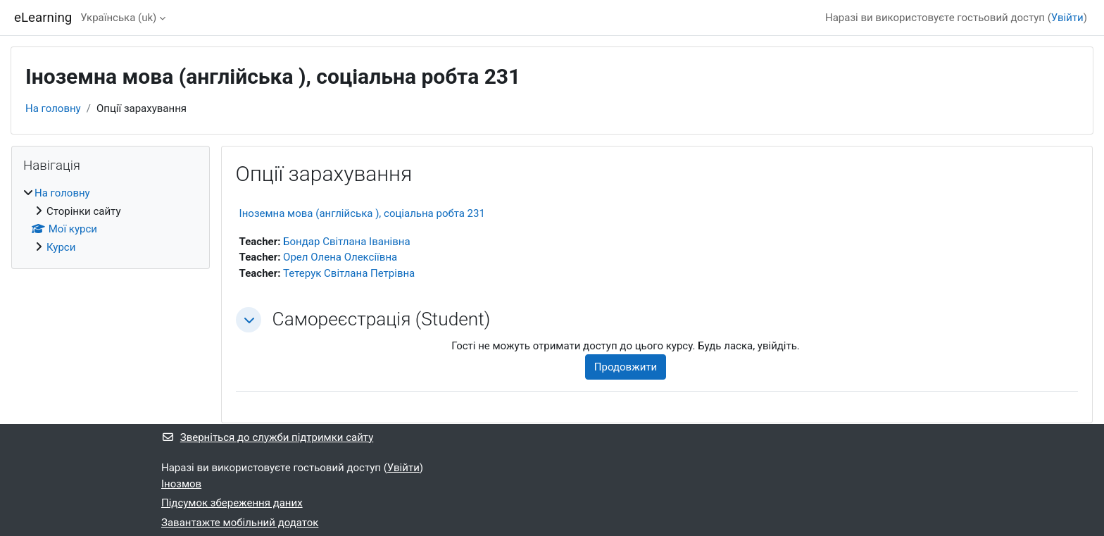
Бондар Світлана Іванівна (346, 241)
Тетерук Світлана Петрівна (349, 273)
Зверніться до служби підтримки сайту (267, 437)
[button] (248, 319)
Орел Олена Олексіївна (340, 257)
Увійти (1067, 17)
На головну (53, 108)
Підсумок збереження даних (232, 503)
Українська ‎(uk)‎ (118, 17)
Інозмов (181, 484)
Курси (60, 247)
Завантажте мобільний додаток (239, 522)
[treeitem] (110, 220)
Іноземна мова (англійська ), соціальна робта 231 (362, 213)
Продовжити (625, 367)
